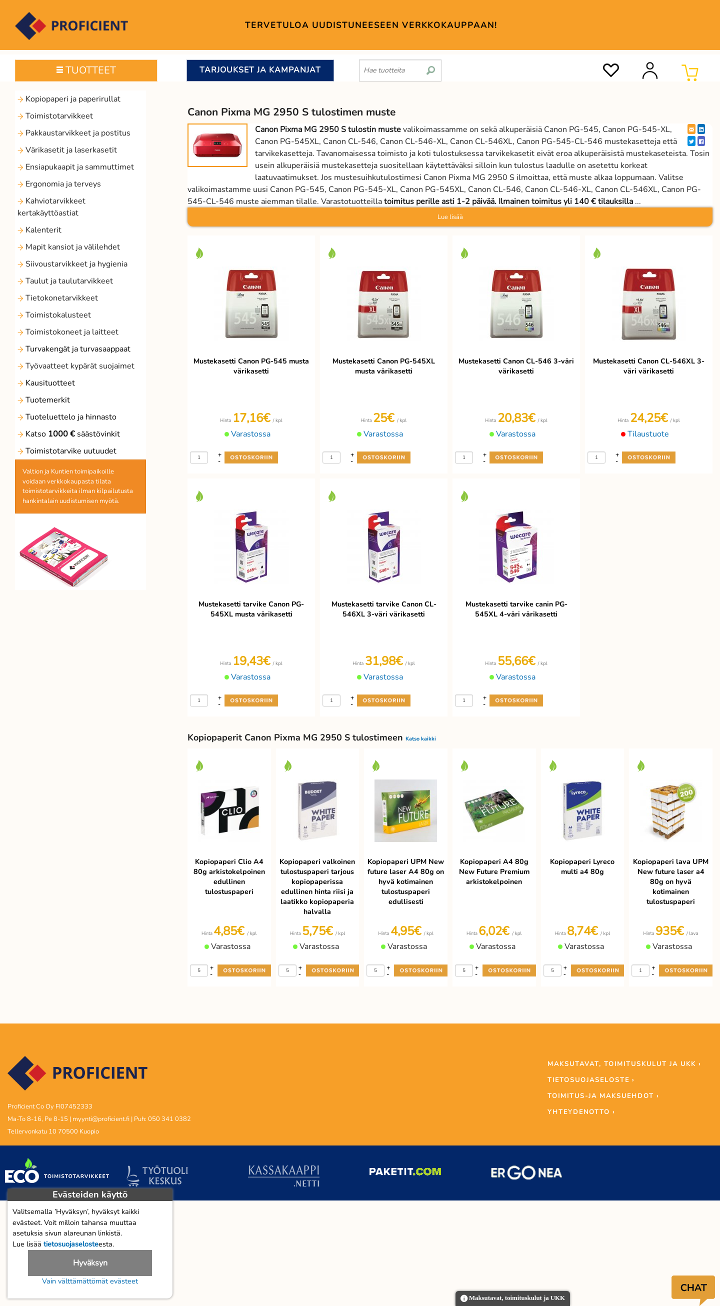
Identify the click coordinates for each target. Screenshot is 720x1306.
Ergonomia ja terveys (59, 184)
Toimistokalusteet (54, 315)
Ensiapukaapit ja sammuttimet (76, 167)
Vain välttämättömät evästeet (90, 1281)
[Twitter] (692, 141)
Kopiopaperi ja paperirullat (69, 99)
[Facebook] (701, 141)
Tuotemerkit (44, 400)
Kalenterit (40, 230)
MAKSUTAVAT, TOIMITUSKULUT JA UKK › (624, 1064)
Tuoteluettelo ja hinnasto (67, 417)
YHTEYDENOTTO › (581, 1112)
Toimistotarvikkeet (55, 116)
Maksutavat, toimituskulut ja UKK (512, 1299)
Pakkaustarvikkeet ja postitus (74, 133)
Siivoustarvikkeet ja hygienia (73, 264)
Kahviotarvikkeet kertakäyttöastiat (52, 207)
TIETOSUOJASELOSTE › (591, 1080)
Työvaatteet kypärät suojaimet (76, 366)
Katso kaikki (421, 738)
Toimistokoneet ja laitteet (68, 332)
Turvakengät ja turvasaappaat (74, 349)
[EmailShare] (692, 129)
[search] (430, 67)
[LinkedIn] (701, 129)
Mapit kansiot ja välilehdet (69, 247)
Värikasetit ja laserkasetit (67, 150)
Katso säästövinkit (69, 434)
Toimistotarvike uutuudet (67, 451)
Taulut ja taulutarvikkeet (65, 281)
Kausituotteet (46, 383)
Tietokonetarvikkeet (58, 298)
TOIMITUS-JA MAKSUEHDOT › (603, 1096)
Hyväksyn (90, 1263)
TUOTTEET (86, 70)
